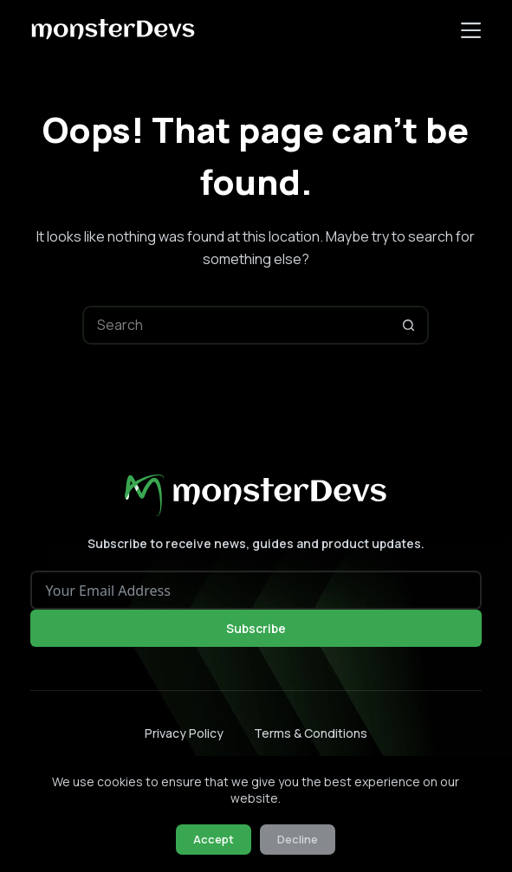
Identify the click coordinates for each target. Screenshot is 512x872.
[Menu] (471, 30)
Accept (213, 839)
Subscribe (256, 628)
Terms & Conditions (310, 733)
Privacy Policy (184, 733)
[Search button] (409, 325)
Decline (297, 839)
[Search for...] (236, 325)
